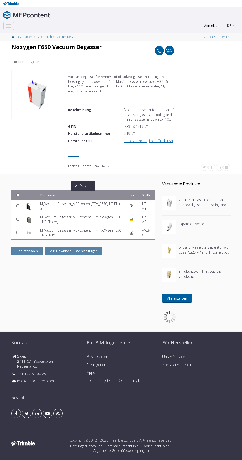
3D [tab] (35, 62)
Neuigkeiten (96, 364)
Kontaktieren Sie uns (179, 364)
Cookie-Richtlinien (156, 445)
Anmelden (211, 25)
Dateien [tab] (83, 185)
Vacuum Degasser (67, 37)
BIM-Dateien (25, 37)
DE (229, 25)
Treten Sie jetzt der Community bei (115, 380)
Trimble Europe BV (126, 440)
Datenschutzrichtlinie (122, 445)
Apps (91, 372)
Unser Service (173, 356)
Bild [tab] (19, 62)
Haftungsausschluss (86, 445)
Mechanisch (44, 37)
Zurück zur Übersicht (217, 37)
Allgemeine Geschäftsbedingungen (121, 450)
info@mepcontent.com (35, 380)
